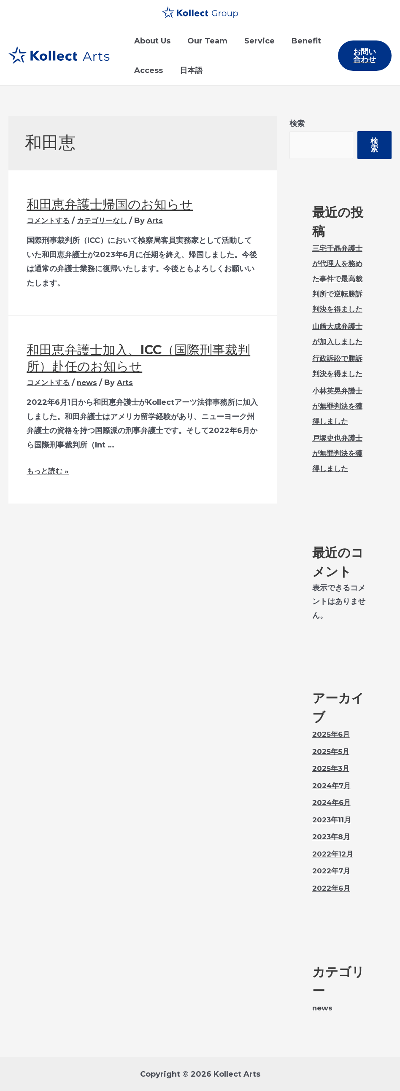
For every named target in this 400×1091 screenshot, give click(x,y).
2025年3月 (332, 768)
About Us (151, 41)
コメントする (49, 220)
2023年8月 (332, 836)
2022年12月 (334, 854)
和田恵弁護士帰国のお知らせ (110, 204)
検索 (297, 123)
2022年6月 (332, 888)
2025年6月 (332, 734)
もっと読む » (49, 471)
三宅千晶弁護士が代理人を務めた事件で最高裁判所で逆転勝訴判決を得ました (338, 279)
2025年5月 (331, 751)
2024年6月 (333, 802)
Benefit (300, 41)
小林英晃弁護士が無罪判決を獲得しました (338, 406)
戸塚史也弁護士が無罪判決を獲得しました (338, 453)
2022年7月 (332, 870)
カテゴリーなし (105, 220)
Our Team (205, 41)
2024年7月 (333, 785)
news (90, 382)
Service (255, 41)
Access (147, 70)
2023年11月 (333, 819)
